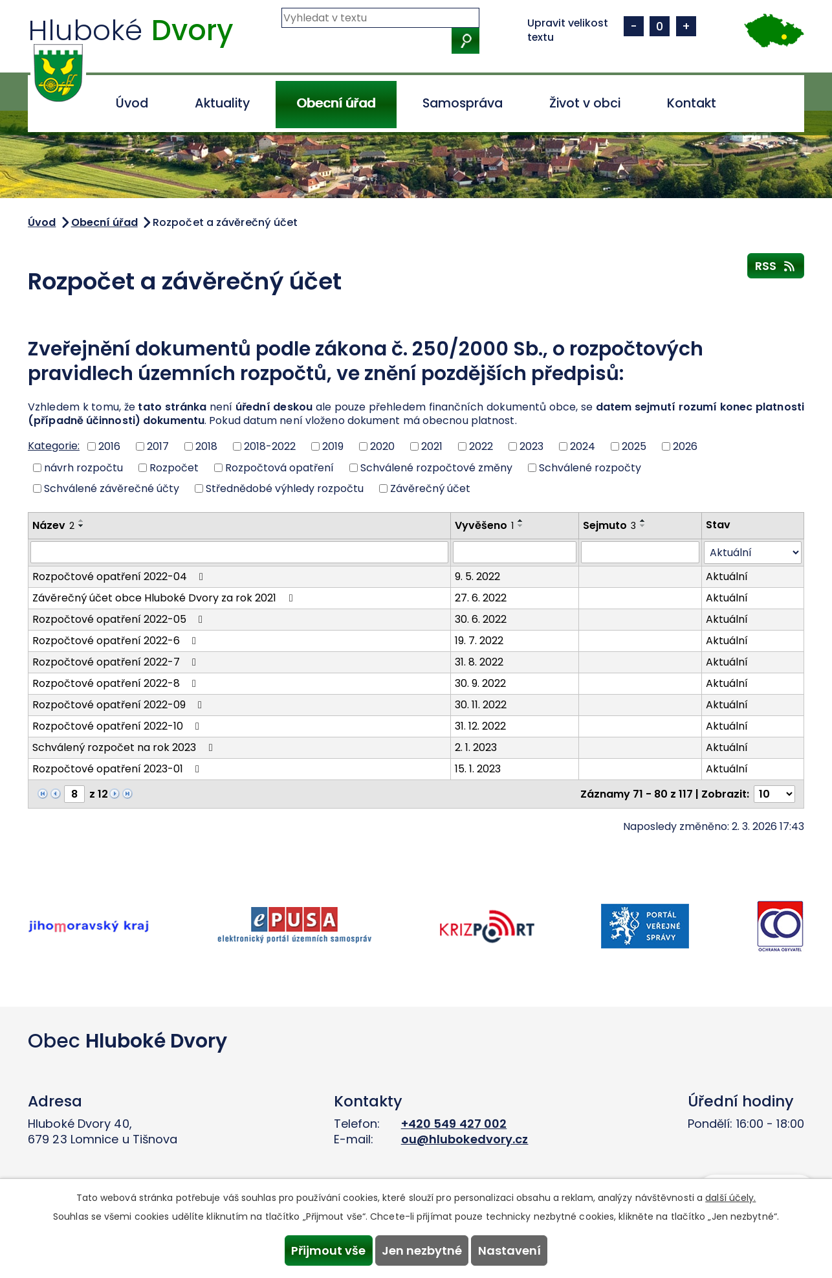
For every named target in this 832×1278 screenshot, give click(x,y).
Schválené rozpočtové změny (436, 467)
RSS (776, 265)
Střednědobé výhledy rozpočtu (285, 488)
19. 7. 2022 (479, 640)
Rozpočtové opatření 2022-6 (116, 640)
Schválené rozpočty (590, 467)
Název (53, 525)
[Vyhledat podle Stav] (753, 552)
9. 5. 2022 (477, 576)
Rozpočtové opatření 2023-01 (118, 768)
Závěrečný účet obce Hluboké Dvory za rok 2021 (164, 597)
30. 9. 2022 (480, 683)
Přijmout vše (320, 1248)
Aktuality (222, 103)
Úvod (132, 103)
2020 (382, 446)
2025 (634, 446)
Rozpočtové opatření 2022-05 (119, 619)
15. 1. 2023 (478, 768)
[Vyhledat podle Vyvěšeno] (514, 552)
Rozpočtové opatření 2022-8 (116, 683)
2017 (158, 446)
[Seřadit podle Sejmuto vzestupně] (643, 520)
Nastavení (517, 1248)
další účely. (730, 1193)
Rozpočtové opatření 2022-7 (116, 662)
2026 (685, 446)
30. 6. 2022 (481, 619)
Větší (686, 26)
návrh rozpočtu (83, 467)
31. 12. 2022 (480, 726)
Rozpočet (174, 467)
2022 (481, 446)
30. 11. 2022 (481, 704)
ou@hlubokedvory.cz (465, 1139)
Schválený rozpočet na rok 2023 (124, 747)
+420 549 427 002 (454, 1123)
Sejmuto (609, 525)
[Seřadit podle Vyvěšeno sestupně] (521, 525)
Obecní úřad (335, 103)
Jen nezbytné (422, 1248)
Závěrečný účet (430, 488)
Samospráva (462, 103)
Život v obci (584, 103)
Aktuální (727, 576)
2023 (531, 446)
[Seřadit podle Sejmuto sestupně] (643, 525)
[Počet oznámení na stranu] (774, 794)
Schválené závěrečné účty (111, 488)
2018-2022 (270, 446)
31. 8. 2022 (479, 662)
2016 (109, 446)
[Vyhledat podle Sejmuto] (640, 552)
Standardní (660, 26)
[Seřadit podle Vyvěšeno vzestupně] (521, 520)
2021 (432, 446)
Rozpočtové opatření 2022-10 (118, 726)
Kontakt (691, 103)
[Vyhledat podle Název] (239, 552)
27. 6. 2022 (481, 597)
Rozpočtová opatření (279, 467)
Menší (634, 26)
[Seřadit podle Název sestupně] (81, 525)
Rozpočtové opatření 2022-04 (120, 576)
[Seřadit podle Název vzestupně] (81, 520)
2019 (333, 446)
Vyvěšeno (484, 525)
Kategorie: (54, 445)
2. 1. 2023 (476, 747)
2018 (206, 446)
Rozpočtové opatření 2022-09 (119, 704)
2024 (582, 446)
